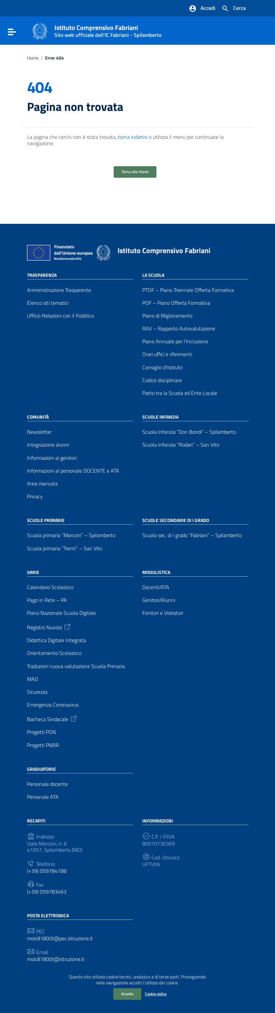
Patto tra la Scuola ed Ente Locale (179, 393)
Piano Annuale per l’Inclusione (175, 341)
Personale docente (47, 784)
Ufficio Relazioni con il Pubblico (60, 316)
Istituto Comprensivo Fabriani (107, 29)
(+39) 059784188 (47, 871)
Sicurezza (37, 692)
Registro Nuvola (49, 627)
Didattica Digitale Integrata (56, 640)
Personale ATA (43, 797)
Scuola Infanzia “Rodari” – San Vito (180, 445)
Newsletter (39, 432)
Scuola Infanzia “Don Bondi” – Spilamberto (189, 432)
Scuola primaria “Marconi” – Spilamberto (71, 535)
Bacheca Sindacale (52, 718)
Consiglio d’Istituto (162, 367)
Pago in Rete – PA (47, 600)
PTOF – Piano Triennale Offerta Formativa (188, 290)
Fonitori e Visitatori (162, 613)
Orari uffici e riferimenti (167, 354)
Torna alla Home (135, 172)
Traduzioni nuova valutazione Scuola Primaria (76, 666)
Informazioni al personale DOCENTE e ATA (73, 471)
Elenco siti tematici (48, 303)
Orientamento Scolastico (54, 653)
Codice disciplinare (162, 380)
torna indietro (133, 137)
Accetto (127, 994)
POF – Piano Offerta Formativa (176, 303)
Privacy (35, 496)
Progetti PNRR (43, 745)
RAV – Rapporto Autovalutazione (178, 328)
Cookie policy (156, 994)
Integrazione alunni (48, 445)
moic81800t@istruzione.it (55, 959)
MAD (32, 679)
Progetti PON (41, 732)
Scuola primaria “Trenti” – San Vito (64, 548)
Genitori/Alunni (158, 600)
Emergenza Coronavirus (53, 705)
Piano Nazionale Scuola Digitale (61, 613)
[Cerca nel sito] (233, 9)
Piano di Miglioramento (167, 316)
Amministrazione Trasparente (59, 290)
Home (33, 58)
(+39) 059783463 (47, 892)
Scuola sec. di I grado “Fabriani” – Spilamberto (192, 535)
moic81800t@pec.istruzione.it (60, 938)
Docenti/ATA (155, 587)
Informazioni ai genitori (52, 458)
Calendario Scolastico (50, 587)
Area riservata (42, 484)
